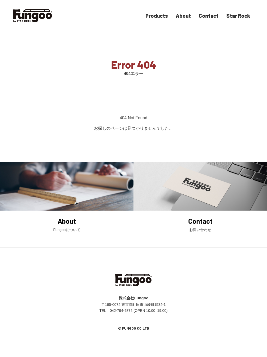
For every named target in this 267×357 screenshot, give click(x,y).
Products (156, 16)
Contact (209, 16)
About (183, 16)
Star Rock (238, 16)
